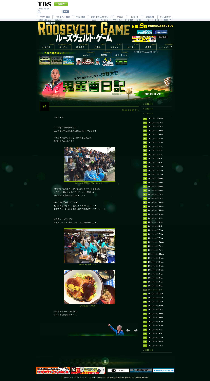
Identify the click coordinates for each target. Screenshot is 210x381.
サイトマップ (81, 377)
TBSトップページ (69, 377)
